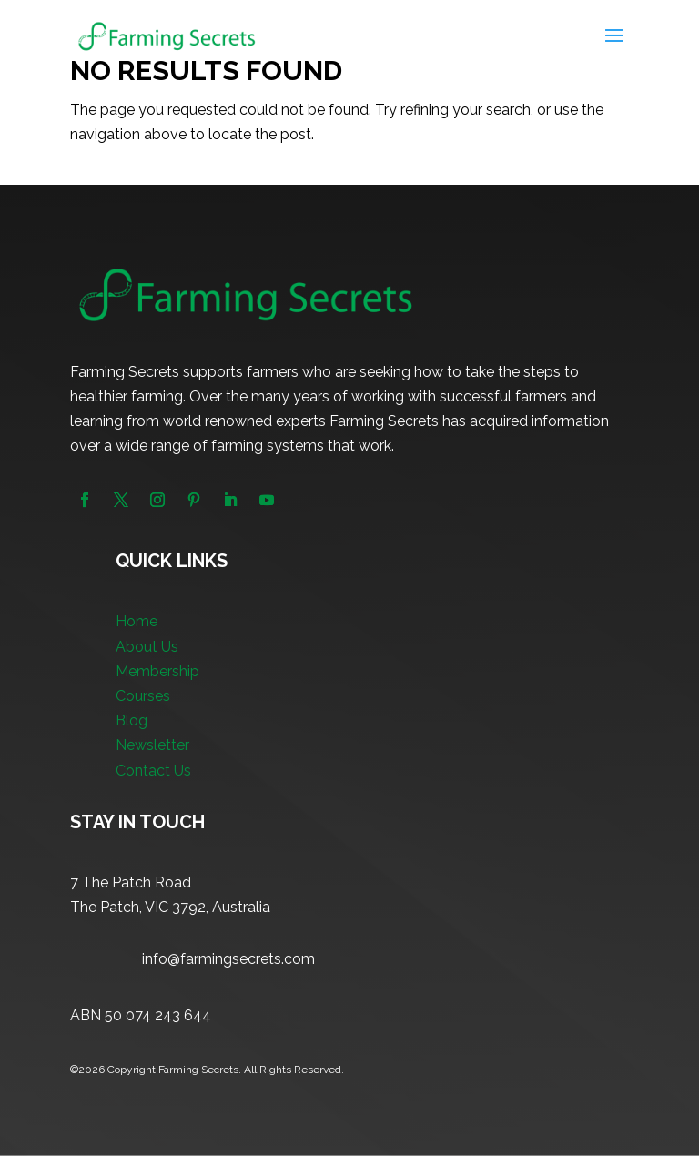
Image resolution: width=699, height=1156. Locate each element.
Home (136, 621)
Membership (157, 671)
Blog (131, 720)
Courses (143, 696)
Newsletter (152, 745)
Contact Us (153, 770)
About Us (147, 646)
